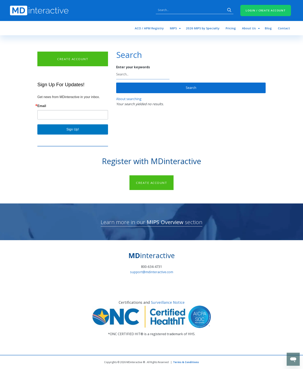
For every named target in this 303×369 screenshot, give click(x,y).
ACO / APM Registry (149, 28)
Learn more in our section (151, 222)
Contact (284, 28)
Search (229, 10)
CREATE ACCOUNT (72, 59)
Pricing (231, 28)
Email (41, 106)
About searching (128, 99)
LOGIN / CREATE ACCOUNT (266, 10)
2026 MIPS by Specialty (202, 28)
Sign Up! (72, 129)
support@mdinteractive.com (151, 272)
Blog (268, 28)
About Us (249, 28)
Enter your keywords (133, 67)
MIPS (173, 28)
